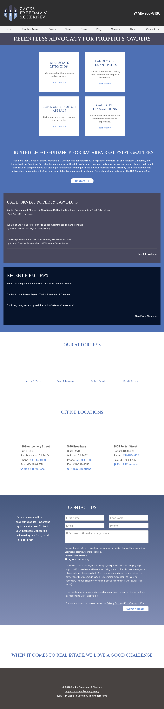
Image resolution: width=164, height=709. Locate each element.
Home (8, 29)
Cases (52, 29)
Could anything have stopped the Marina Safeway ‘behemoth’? (41, 305)
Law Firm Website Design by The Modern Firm (82, 695)
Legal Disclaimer (74, 691)
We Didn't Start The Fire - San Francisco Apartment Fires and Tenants (45, 224)
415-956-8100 (149, 13)
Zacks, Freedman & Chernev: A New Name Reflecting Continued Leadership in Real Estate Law (58, 209)
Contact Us (152, 29)
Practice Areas (30, 29)
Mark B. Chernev (17, 228)
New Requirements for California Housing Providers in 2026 (39, 239)
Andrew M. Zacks (33, 381)
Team (68, 29)
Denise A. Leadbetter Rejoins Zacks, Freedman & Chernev (38, 294)
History (46, 228)
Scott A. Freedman (18, 243)
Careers (115, 29)
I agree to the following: (79, 559)
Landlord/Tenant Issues (57, 243)
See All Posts (147, 254)
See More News (146, 316)
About (133, 29)
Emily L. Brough (98, 381)
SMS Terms (131, 603)
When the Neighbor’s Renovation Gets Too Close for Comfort (40, 283)
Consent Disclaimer (76, 555)
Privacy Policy (114, 603)
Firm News (28, 213)
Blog (98, 29)
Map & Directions (34, 468)
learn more (59, 81)
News (84, 29)
